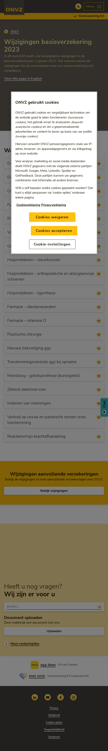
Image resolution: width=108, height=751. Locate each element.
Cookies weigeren (52, 216)
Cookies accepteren (54, 230)
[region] (54, 173)
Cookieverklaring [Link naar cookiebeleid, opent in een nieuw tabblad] (28, 205)
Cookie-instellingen (52, 244)
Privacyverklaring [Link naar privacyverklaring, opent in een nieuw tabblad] (53, 205)
